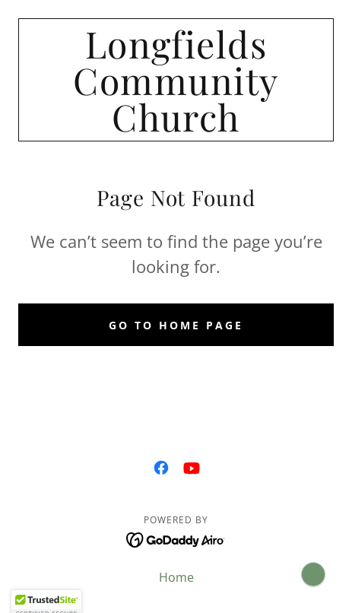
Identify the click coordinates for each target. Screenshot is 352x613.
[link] (176, 79)
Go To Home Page (176, 325)
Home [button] (176, 577)
